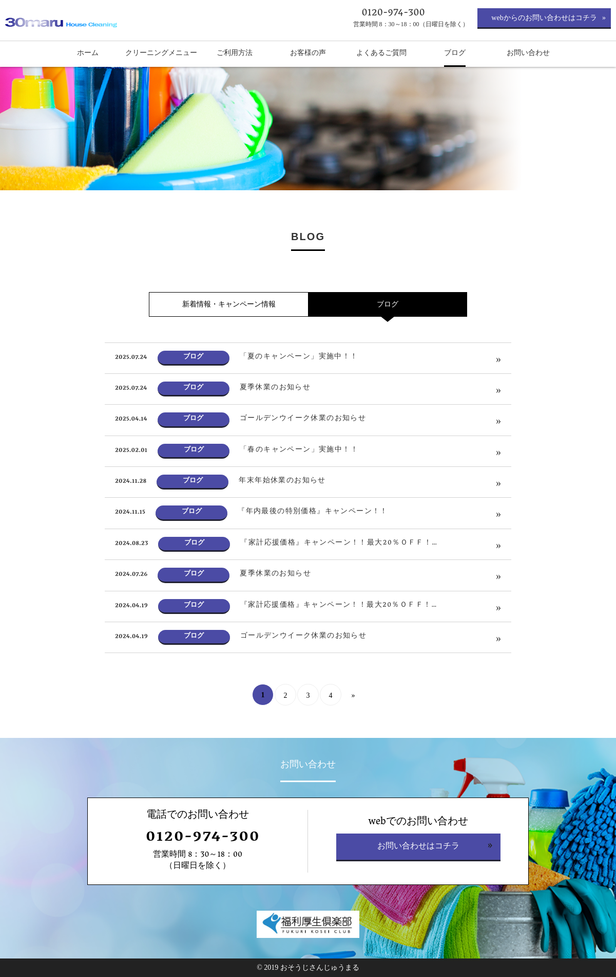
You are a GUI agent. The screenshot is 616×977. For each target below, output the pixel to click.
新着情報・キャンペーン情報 (229, 304)
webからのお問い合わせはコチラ (543, 18)
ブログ (387, 304)
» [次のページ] (353, 695)
